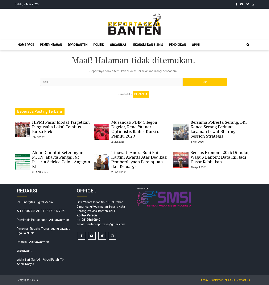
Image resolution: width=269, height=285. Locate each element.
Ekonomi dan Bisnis (148, 44)
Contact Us (243, 279)
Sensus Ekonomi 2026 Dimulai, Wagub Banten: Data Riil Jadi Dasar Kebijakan (220, 157)
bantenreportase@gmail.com (105, 224)
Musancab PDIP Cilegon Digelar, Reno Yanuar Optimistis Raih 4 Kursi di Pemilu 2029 (136, 129)
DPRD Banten (77, 44)
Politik (98, 44)
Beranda (141, 94)
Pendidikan (177, 44)
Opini (196, 44)
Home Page (26, 44)
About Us (229, 279)
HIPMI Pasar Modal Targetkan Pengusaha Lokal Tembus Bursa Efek (61, 126)
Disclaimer (216, 279)
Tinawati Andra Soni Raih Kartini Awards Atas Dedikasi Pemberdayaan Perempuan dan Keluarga (139, 159)
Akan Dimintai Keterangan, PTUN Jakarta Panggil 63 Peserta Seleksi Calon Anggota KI (61, 159)
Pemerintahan (51, 44)
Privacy (204, 279)
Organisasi (118, 44)
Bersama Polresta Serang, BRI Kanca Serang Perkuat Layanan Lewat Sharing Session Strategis (219, 129)
